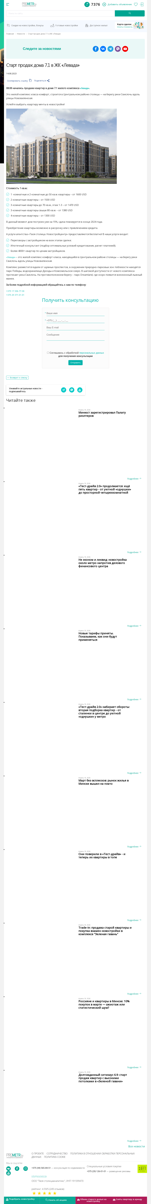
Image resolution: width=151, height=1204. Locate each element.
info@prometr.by (39, 1176)
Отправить (75, 362)
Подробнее (134, 478)
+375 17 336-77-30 (16, 291)
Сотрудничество (57, 1153)
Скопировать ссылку (19, 80)
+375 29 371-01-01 (16, 294)
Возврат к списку (18, 377)
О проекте (38, 1153)
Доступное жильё (98, 25)
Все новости (136, 1146)
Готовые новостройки (66, 25)
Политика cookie (54, 1157)
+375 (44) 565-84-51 (58, 1167)
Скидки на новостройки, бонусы (27, 25)
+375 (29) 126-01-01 (108, 1171)
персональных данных (91, 353)
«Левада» (85, 88)
